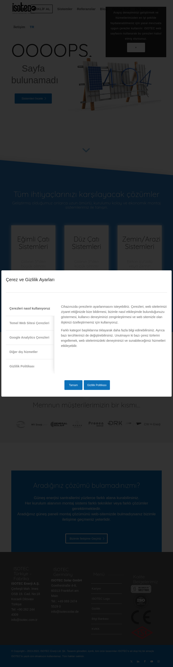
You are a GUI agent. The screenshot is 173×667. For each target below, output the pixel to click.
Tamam (73, 385)
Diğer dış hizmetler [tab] (23, 352)
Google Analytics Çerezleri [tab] (29, 337)
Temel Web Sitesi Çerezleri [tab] (29, 323)
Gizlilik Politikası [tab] (21, 366)
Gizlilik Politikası (97, 385)
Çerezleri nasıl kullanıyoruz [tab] (29, 308)
